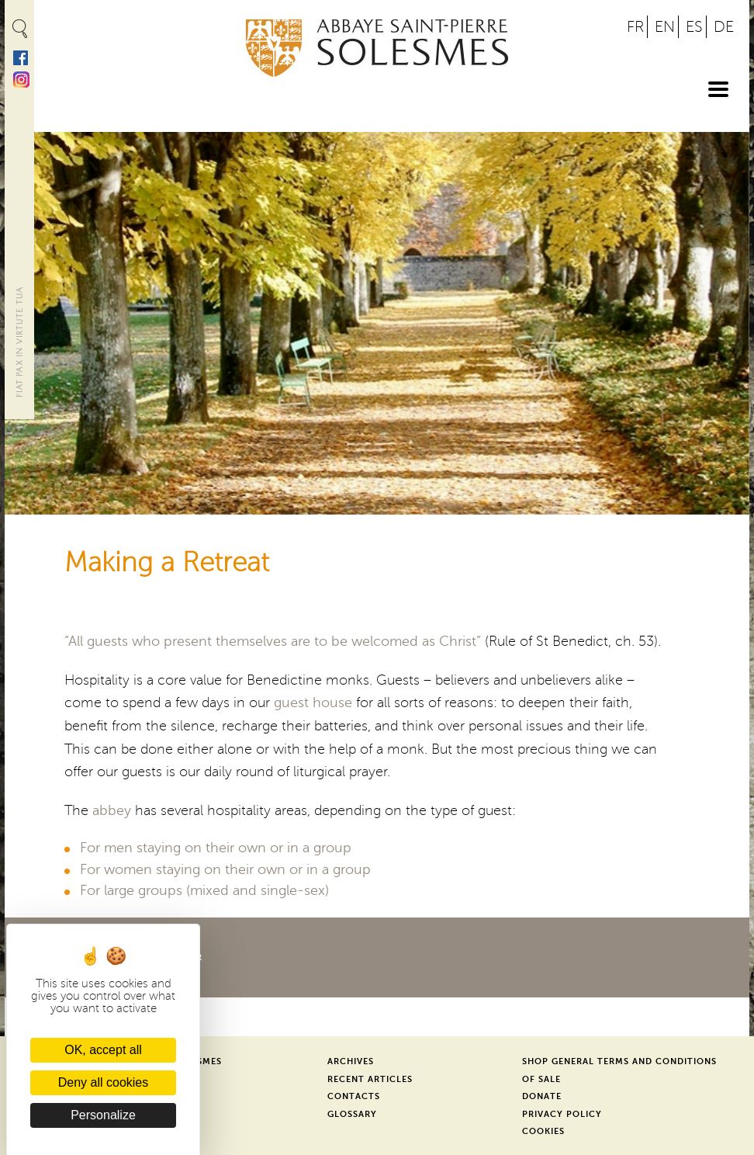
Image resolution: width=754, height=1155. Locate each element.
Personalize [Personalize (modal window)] (103, 1115)
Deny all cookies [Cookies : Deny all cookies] (103, 1082)
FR (635, 27)
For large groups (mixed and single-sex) (204, 890)
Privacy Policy (562, 1114)
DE (724, 27)
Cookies (543, 1131)
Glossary (352, 1114)
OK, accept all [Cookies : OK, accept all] (103, 1049)
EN (665, 27)
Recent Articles (370, 1079)
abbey (111, 810)
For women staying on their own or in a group (225, 869)
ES (694, 27)
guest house (313, 702)
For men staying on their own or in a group (215, 847)
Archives (350, 1061)
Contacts (353, 1096)
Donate (542, 1096)
